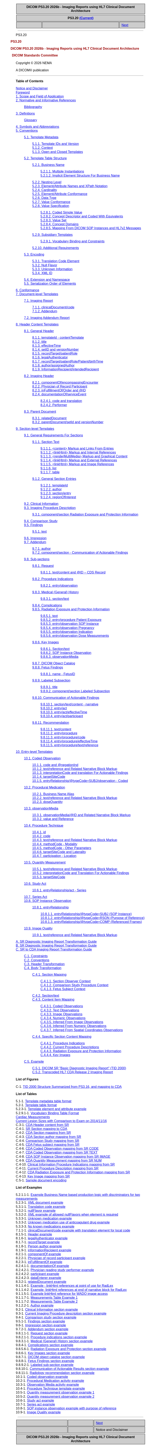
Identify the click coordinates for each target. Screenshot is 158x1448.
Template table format (41, 1105)
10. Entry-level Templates (34, 751)
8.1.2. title (39, 341)
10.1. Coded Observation (42, 758)
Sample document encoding (46, 1180)
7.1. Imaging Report (38, 300)
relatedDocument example (47, 1281)
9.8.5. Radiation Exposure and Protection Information (71, 609)
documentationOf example (50, 1266)
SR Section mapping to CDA (46, 1129)
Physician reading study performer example (62, 1270)
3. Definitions (25, 113)
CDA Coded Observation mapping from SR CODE (62, 1148)
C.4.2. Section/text (45, 995)
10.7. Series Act (35, 897)
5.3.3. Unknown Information (52, 269)
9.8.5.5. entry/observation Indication (67, 632)
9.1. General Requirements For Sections (53, 435)
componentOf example (44, 1254)
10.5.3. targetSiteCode (48, 877)
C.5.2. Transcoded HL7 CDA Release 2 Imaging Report (72, 1072)
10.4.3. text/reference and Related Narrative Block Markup (74, 840)
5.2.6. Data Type (44, 198)
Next (125, 25)
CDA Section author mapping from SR (53, 1137)
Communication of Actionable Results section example (69, 1368)
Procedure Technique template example (56, 1388)
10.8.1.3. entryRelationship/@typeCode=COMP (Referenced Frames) (91, 922)
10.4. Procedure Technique (43, 825)
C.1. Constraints (36, 956)
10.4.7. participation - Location (54, 856)
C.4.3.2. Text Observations (60, 1010)
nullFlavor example (42, 1210)
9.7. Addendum (35, 542)
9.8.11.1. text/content (56, 729)
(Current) (86, 18)
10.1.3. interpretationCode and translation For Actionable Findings (80, 773)
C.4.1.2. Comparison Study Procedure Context (74, 985)
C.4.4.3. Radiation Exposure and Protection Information (81, 1051)
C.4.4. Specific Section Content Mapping (61, 1036)
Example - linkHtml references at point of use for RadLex (72, 1285)
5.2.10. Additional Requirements (55, 248)
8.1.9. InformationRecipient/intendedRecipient (65, 369)
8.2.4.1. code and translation (61, 401)
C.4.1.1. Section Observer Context (66, 981)
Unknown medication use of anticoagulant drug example (69, 1222)
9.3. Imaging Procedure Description (50, 508)
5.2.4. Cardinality (44, 190)
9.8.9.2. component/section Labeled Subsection (75, 691)
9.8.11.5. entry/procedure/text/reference (69, 745)
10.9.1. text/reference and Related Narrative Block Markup (74, 935)
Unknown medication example (50, 1218)
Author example (41, 1305)
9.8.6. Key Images (45, 642)
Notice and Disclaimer (32, 88)
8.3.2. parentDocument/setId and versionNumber (67, 422)
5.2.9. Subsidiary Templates (52, 234)
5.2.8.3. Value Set (53, 220)
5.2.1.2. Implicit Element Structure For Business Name (80, 175)
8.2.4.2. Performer (54, 405)
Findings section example (46, 1321)
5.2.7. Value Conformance (51, 202)
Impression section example (45, 1325)
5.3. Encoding (34, 254)
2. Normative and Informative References (46, 100)
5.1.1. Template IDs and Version (55, 144)
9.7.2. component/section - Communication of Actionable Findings (80, 552)
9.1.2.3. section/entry (56, 493)
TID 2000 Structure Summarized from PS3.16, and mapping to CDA (72, 1086)
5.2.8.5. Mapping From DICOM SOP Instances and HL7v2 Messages (91, 228)
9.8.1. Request (43, 566)
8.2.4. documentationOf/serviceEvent (59, 394)
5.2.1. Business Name (48, 165)
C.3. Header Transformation (44, 964)
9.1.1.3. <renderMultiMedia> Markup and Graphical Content (84, 456)
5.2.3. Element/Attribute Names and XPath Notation (70, 186)
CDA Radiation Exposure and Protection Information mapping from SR (79, 1172)
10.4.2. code (41, 836)
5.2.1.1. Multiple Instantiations (62, 171)
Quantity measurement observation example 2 (60, 1396)
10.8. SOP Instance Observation (47, 901)
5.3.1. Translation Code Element (55, 261)
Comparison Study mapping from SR (52, 1140)
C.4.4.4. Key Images (55, 1055)
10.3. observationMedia (41, 808)
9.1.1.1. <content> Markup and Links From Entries (77, 448)
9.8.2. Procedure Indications (52, 579)
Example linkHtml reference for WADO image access (69, 1293)
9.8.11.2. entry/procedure (59, 733)
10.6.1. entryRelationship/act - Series (59, 890)
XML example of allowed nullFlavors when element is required (73, 1214)
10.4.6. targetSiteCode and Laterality (59, 852)
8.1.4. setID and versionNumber (55, 349)
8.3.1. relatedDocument (49, 418)
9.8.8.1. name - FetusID (58, 674)
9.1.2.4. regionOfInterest (58, 497)
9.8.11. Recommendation (50, 722)
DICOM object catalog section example (56, 1357)
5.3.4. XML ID (42, 273)
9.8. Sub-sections (37, 559)
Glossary (30, 120)
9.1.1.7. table (50, 472)
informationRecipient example (49, 1250)
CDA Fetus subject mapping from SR (52, 1144)
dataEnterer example (46, 1278)
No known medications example (51, 1226)
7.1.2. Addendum (44, 311)
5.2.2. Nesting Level (46, 182)
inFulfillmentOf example (45, 1262)
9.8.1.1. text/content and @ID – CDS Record (73, 572)
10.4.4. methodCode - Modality (54, 844)
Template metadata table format (48, 1101)
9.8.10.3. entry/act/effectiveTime (64, 712)
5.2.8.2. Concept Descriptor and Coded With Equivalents (82, 216)
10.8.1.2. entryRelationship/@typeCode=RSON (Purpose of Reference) (93, 918)
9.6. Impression (35, 538)
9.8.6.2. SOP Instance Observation (66, 653)
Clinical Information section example (51, 1309)
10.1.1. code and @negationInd (55, 765)
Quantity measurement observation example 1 (60, 1392)
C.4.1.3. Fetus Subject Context (63, 989)
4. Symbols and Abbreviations (37, 126)
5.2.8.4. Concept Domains (60, 224)
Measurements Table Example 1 (54, 1297)
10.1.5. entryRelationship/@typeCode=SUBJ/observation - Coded (80, 781)
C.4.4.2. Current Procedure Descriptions (70, 1047)
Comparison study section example (50, 1317)
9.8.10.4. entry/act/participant (62, 716)
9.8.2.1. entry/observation (59, 585)
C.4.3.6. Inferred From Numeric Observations (73, 1026)
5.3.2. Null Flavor (44, 265)
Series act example (41, 1404)
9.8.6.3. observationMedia (59, 656)
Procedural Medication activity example (55, 1380)
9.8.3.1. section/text (55, 599)
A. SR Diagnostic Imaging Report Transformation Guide (56, 941)
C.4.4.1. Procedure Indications (63, 1043)
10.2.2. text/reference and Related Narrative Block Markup (74, 798)
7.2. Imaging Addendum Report (47, 318)
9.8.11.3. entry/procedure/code (63, 737)
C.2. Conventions (36, 960)
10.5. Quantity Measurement (45, 862)
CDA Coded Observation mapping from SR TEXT (62, 1152)
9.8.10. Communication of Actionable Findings (65, 697)
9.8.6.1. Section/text (55, 649)
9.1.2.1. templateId (54, 485)
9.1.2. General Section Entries (54, 479)
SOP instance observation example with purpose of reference (71, 1408)
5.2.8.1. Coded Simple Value (61, 212)
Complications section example (50, 1345)
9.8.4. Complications (47, 605)
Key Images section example (49, 1353)
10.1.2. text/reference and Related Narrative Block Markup (74, 769)
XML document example (45, 1202)
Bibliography (33, 107)
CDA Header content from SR (47, 1125)
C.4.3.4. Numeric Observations (63, 1018)
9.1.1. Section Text (45, 442)
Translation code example (46, 1206)
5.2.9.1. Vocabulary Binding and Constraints (73, 241)
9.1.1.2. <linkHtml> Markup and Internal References (78, 452)
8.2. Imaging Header (39, 376)
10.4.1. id (39, 832)
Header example (40, 1234)
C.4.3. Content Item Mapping (53, 999)
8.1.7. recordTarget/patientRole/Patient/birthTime (67, 361)
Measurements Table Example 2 (54, 1301)
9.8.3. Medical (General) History (55, 592)
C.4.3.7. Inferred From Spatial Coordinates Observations (82, 1030)
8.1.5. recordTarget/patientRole (55, 353)
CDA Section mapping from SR (48, 1132)
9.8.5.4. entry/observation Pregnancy (67, 628)
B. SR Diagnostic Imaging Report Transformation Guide (56, 945)
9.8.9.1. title (49, 687)
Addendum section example (48, 1329)
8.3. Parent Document (40, 411)
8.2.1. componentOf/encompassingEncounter (65, 382)
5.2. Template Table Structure (45, 158)
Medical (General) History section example (62, 1341)
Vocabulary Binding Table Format (55, 1113)
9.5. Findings (33, 525)
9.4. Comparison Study (41, 521)
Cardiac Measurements (33, 1117)
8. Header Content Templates (37, 324)
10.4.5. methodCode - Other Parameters (61, 848)
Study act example (40, 1400)
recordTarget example (44, 1242)
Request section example (49, 1333)
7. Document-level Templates (37, 294)
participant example (45, 1274)
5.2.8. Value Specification (50, 206)
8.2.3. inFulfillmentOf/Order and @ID (59, 390)
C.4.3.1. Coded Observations (62, 1006)
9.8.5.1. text (49, 616)
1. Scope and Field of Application (40, 96)
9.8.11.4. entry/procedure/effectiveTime (69, 741)
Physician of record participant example (56, 1258)
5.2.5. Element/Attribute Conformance (59, 194)
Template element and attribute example (57, 1109)
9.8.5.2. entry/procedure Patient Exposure (71, 620)
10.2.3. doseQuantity (47, 802)
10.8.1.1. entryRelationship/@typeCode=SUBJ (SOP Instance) (86, 914)
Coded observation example (47, 1377)
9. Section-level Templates (35, 428)
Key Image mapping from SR (49, 1176)
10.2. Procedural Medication (44, 787)
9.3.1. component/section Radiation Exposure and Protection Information (85, 514)
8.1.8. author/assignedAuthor (53, 365)
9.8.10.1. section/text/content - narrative (69, 704)
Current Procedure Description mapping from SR (63, 1168)
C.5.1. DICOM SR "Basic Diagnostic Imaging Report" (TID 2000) (79, 1068)
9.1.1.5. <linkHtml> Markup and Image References (77, 464)
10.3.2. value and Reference (53, 819)
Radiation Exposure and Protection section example (68, 1349)
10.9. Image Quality (38, 928)
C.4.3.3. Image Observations (61, 1014)
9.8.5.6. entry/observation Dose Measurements (75, 635)
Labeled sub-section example (52, 1365)
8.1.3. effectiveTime (46, 345)
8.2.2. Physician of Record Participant (59, 386)
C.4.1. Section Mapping (49, 974)
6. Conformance (27, 290)
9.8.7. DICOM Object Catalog (53, 663)
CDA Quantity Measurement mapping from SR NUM (64, 1160)
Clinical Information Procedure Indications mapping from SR (71, 1164)
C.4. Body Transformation (42, 968)
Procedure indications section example (59, 1337)
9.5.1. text (39, 531)
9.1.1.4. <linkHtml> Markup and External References (79, 460)
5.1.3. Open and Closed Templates (57, 152)
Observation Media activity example (53, 1384)
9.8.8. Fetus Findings (47, 667)
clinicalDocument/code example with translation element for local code (79, 1230)
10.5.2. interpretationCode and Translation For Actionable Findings (80, 873)
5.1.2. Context (42, 147)
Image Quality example (44, 1412)
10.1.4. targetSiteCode (48, 776)
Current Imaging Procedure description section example (65, 1313)
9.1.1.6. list (48, 468)
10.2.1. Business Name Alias (53, 794)
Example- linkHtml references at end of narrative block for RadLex (79, 1290)
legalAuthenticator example (48, 1238)
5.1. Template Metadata (41, 137)
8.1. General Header (39, 331)
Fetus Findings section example (51, 1361)
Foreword (23, 92)
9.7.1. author (41, 548)
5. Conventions (27, 130)
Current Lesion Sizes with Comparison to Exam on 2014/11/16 (61, 1121)
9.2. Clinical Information (41, 503)
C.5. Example (34, 1061)
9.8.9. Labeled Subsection (51, 680)
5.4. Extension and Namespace (47, 279)
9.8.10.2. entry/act (54, 708)
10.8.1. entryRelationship (50, 907)
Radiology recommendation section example (62, 1373)
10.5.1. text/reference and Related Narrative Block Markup (74, 869)
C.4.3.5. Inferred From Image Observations (72, 1022)
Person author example (45, 1246)
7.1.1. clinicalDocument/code (53, 307)
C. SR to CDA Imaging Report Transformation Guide (54, 949)
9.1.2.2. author (51, 489)
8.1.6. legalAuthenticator (50, 357)
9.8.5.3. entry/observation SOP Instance (70, 623)
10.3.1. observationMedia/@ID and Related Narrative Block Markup (81, 815)
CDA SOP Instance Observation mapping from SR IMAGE (68, 1156)
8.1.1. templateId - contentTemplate (58, 337)
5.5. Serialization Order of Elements (50, 283)
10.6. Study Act (35, 883)
